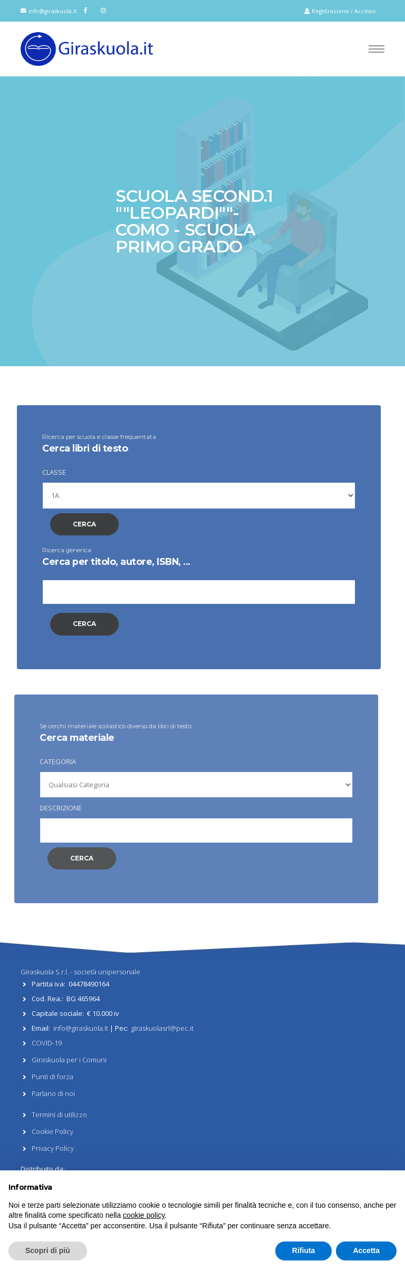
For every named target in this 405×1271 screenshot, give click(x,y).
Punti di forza (52, 1076)
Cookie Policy (52, 1131)
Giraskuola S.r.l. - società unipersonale (80, 971)
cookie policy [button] (144, 1215)
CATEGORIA (48, 761)
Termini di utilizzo (59, 1114)
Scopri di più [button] (47, 1250)
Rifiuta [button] (303, 1250)
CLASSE (48, 472)
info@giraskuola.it (52, 11)
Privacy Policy (53, 1148)
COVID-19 (47, 1043)
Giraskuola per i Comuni (69, 1059)
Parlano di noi (53, 1093)
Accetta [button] (366, 1250)
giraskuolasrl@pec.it (162, 1028)
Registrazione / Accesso (340, 11)
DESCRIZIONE (51, 808)
